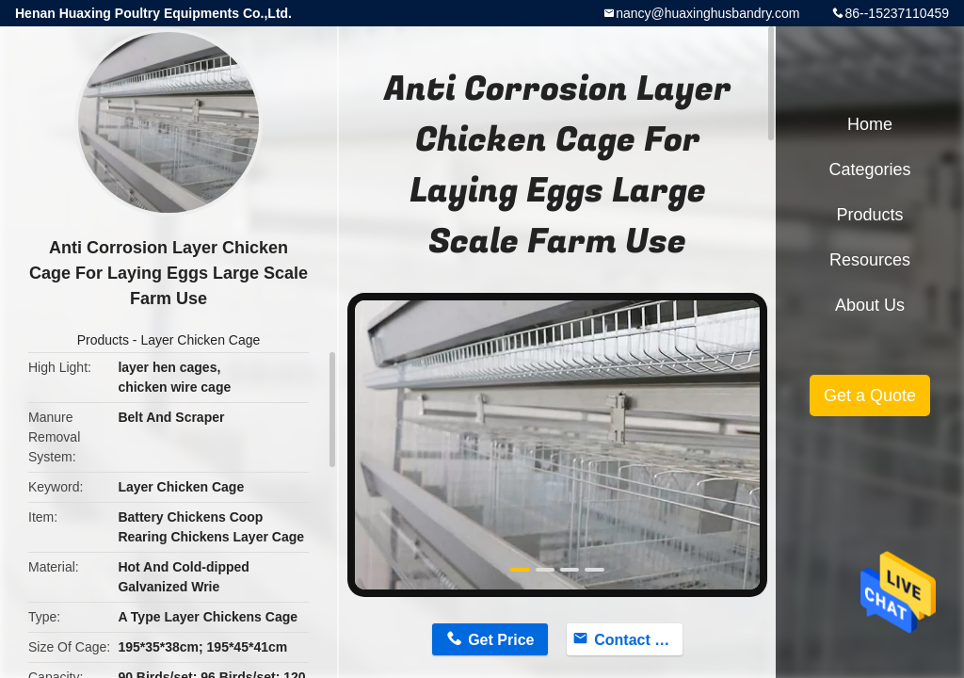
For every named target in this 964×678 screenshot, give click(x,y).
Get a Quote (870, 395)
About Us (870, 305)
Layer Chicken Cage (200, 339)
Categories (869, 169)
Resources (869, 259)
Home (869, 124)
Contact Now (638, 640)
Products (103, 339)
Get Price (501, 640)
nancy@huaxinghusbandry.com (707, 13)
